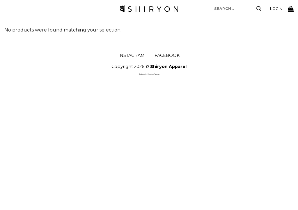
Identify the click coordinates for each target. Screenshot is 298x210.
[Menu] (9, 8)
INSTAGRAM (131, 55)
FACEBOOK (167, 55)
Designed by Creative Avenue (149, 74)
